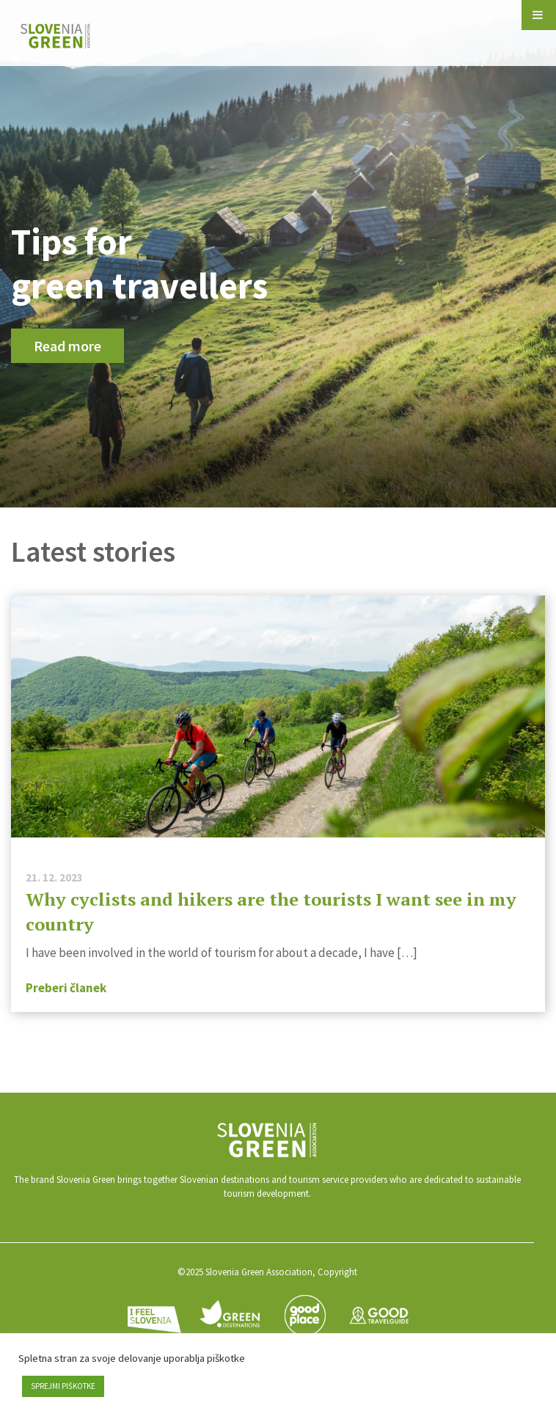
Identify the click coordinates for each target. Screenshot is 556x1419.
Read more (67, 346)
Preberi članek (66, 988)
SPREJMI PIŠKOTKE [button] (63, 1386)
